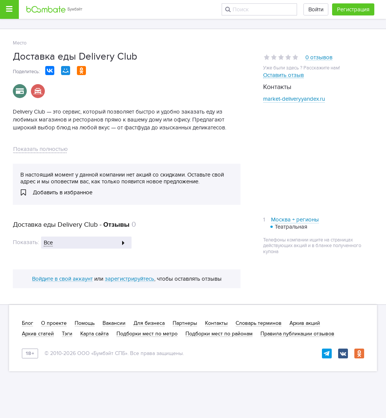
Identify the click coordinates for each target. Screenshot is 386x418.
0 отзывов (318, 57)
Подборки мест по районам (219, 334)
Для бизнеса (149, 323)
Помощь (85, 323)
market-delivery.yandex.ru (294, 98)
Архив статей (38, 334)
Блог (27, 323)
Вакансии (114, 323)
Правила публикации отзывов (297, 334)
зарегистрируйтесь (129, 279)
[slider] (281, 57)
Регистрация (353, 9)
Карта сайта (94, 334)
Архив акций (305, 323)
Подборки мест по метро (147, 334)
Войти (315, 9)
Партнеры (185, 323)
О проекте (54, 323)
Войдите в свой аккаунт (62, 279)
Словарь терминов (259, 323)
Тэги (67, 334)
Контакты (216, 323)
